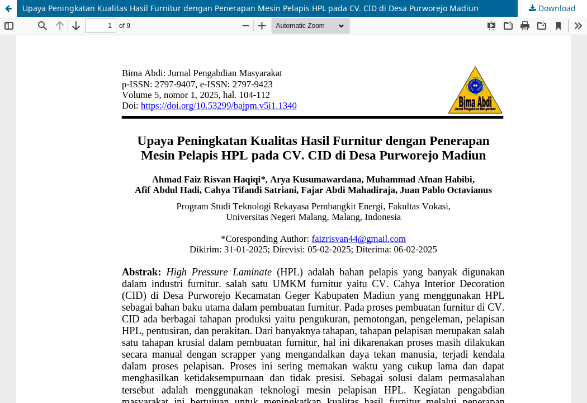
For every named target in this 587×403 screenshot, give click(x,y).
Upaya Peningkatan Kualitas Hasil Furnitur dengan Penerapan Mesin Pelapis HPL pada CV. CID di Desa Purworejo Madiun (250, 8)
